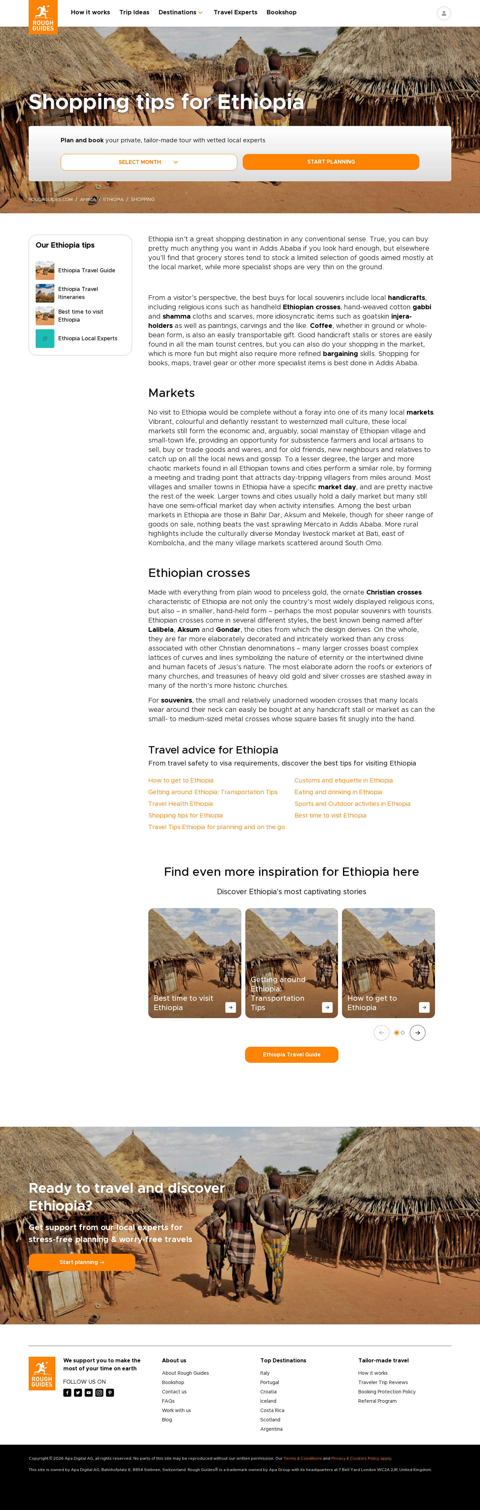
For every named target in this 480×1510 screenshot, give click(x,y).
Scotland (270, 1420)
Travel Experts (238, 13)
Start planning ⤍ (82, 1262)
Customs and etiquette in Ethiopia (344, 781)
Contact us (174, 1392)
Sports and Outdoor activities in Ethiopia (353, 804)
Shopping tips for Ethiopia (185, 816)
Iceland (268, 1401)
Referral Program (377, 1401)
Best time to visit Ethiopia (331, 816)
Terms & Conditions (303, 1458)
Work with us (176, 1410)
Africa (91, 199)
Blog (167, 1420)
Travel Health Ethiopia (180, 804)
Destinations (180, 13)
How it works (93, 13)
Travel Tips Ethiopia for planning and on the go (216, 827)
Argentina (271, 1429)
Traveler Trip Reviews (383, 1382)
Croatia (268, 1392)
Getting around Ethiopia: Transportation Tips (213, 792)
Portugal (269, 1382)
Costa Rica (272, 1410)
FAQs (168, 1401)
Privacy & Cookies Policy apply (361, 1458)
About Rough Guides (185, 1373)
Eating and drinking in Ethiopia (338, 792)
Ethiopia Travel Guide (292, 1054)
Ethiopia (118, 199)
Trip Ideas (137, 13)
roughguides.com (52, 199)
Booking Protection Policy (387, 1392)
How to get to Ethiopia (181, 781)
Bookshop (285, 13)
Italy (265, 1373)
